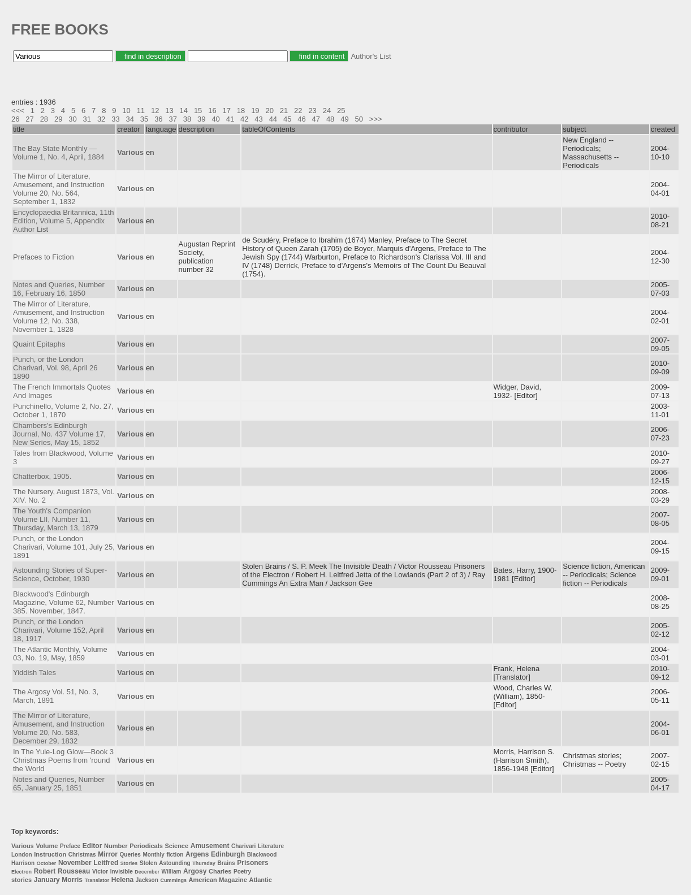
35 (144, 119)
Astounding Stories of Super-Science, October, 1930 (60, 574)
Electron (21, 872)
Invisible (121, 871)
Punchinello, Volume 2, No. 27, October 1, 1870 (63, 410)
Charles (220, 871)
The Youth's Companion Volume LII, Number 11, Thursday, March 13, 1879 (55, 519)
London (21, 854)
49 (344, 119)
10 (126, 110)
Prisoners (252, 863)
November (75, 863)
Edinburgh (228, 854)
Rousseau (74, 871)
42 (244, 119)
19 (255, 110)
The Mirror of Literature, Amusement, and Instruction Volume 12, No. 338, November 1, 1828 (59, 317)
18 (241, 110)
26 (15, 119)
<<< (17, 110)
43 (258, 119)
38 (187, 119)
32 (101, 119)
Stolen (148, 863)
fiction (174, 854)
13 (169, 110)
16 (212, 110)
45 (287, 119)
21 (284, 110)
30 (72, 119)
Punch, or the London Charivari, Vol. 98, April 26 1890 (55, 368)
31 (87, 119)
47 (316, 119)
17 (227, 110)
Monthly (153, 854)
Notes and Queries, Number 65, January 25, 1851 (59, 783)
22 (298, 110)
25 (341, 110)
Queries (130, 854)
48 (330, 119)
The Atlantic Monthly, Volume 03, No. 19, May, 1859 (60, 653)
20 (269, 110)
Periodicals (146, 845)
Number (116, 845)
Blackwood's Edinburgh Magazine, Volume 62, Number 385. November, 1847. (63, 602)
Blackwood (262, 854)
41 (230, 119)
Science (177, 845)
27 (29, 119)
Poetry (242, 871)
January (47, 880)
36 (158, 119)
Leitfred (105, 863)
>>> (375, 119)
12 (155, 110)
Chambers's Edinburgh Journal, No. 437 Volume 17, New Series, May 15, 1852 (59, 434)
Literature (271, 846)
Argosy (194, 871)
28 (44, 119)
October (47, 863)
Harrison (22, 863)
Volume (47, 845)
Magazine (233, 879)
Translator (97, 880)
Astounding (175, 863)
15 (198, 110)
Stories (129, 863)
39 (201, 119)
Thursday (203, 863)
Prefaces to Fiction (43, 257)
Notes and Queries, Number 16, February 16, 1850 (59, 288)
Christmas (82, 854)
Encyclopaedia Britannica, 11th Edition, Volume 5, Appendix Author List (63, 221)
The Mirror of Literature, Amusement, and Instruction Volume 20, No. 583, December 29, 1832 (59, 728)
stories (21, 879)
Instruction (50, 854)
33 (115, 119)
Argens (197, 854)
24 (327, 110)
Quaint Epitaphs (39, 344)
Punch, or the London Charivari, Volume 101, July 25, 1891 (64, 547)
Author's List (371, 56)
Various (22, 845)
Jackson (147, 880)
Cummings (173, 880)
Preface (70, 846)
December (147, 872)
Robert (45, 871)
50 (359, 119)
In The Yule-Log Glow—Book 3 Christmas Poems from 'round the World (63, 760)
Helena (122, 880)
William (172, 871)
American (203, 879)
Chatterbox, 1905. (42, 476)
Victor (100, 871)
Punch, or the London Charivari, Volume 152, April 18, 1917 (58, 630)
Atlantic (260, 879)
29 (58, 119)
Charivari (243, 846)
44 (273, 119)
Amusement (210, 846)
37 (172, 119)
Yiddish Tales (34, 672)
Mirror (108, 854)
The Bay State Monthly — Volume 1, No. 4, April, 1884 (58, 152)
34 (130, 119)
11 (141, 110)
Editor (92, 846)
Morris (72, 880)
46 (301, 119)
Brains (226, 863)
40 (215, 119)
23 (312, 110)
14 (184, 110)
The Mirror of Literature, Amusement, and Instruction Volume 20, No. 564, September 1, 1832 (59, 189)
